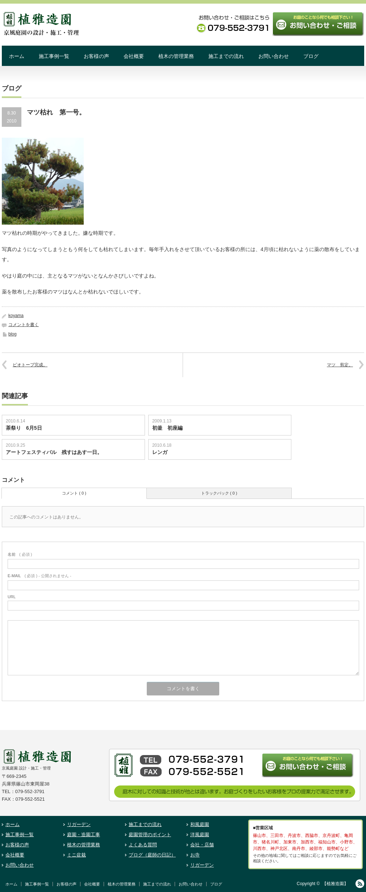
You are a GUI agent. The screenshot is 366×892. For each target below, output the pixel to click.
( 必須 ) (20, 554)
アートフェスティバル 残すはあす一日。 (54, 452)
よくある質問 (143, 844)
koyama (16, 315)
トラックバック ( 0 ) (219, 493)
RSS (359, 883)
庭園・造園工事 (83, 834)
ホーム (16, 56)
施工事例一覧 (54, 56)
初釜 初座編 (167, 428)
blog (12, 334)
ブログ (311, 56)
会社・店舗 (202, 844)
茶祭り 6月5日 (24, 428)
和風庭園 (199, 824)
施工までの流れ (226, 56)
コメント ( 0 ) (74, 493)
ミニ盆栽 (76, 855)
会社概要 (134, 56)
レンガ (159, 452)
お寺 (195, 855)
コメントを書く (23, 324)
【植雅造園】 (335, 883)
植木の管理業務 (176, 56)
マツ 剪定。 (340, 364)
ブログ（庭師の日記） (152, 855)
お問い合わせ (273, 56)
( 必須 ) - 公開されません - (39, 576)
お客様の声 (96, 56)
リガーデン (79, 824)
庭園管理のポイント (150, 834)
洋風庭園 (199, 834)
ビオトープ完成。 (30, 364)
